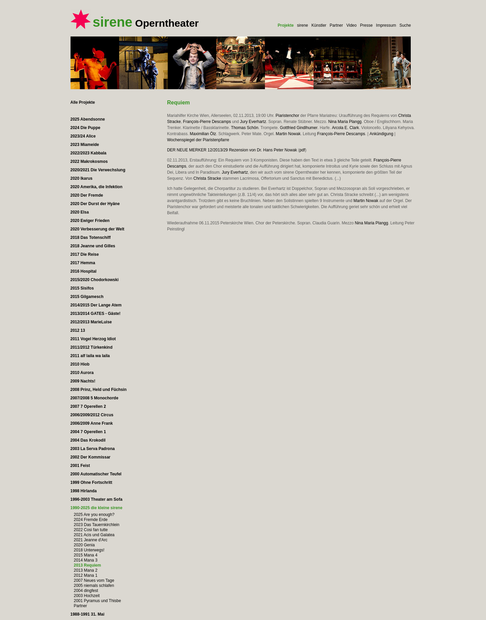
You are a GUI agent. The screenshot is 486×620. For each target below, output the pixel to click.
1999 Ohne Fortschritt (91, 482)
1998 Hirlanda (84, 491)
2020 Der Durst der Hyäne (95, 203)
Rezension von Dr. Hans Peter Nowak (263, 150)
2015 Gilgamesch (87, 296)
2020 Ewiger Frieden (90, 220)
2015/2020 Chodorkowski (95, 279)
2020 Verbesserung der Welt (98, 229)
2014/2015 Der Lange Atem (96, 305)
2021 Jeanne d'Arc (91, 540)
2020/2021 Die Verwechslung (98, 170)
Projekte (286, 25)
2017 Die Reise (85, 254)
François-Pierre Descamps (207, 121)
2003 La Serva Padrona (93, 448)
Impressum (386, 25)
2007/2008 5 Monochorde (94, 398)
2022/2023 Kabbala (89, 153)
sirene (302, 25)
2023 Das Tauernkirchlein (96, 524)
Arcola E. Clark (345, 127)
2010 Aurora (82, 372)
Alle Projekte (83, 102)
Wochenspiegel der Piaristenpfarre (198, 140)
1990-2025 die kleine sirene (97, 507)
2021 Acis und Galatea (94, 534)
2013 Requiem (87, 565)
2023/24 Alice (83, 136)
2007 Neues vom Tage (94, 580)
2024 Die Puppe (86, 127)
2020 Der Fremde (87, 195)
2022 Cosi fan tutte (91, 529)
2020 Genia (84, 545)
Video (351, 25)
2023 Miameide (85, 144)
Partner (336, 25)
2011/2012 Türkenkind (92, 347)
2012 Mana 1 (86, 575)
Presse (366, 25)
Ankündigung (381, 133)
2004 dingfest (86, 590)
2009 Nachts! (83, 381)
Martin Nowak (288, 133)
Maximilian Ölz (203, 133)
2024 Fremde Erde (91, 519)
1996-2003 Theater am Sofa (97, 499)
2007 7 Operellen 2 (88, 406)
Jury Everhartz (253, 121)
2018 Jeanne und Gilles (93, 246)
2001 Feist (80, 465)
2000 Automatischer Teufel (96, 474)
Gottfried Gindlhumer (298, 127)
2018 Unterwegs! (89, 550)
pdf (302, 150)
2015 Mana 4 (86, 555)
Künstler (319, 25)
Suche (405, 25)
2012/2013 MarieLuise (91, 322)
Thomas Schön (245, 127)
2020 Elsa (80, 212)
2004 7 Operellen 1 (88, 431)
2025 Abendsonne (88, 119)
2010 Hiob (80, 364)
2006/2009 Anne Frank (92, 423)
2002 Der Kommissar (91, 457)
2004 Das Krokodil (88, 440)
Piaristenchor (287, 115)
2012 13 (78, 330)
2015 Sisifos (82, 288)
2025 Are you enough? (94, 514)
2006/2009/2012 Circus (92, 415)
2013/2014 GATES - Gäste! (96, 313)
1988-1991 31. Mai (88, 614)
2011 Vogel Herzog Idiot (93, 339)
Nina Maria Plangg (345, 121)
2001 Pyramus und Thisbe (97, 600)
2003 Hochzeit (87, 595)
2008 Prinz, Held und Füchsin (99, 389)
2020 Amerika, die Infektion (97, 186)
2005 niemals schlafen (94, 585)
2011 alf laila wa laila (90, 355)
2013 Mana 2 (86, 570)
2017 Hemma (83, 263)
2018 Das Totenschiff (91, 237)
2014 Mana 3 (86, 560)
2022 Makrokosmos (89, 161)
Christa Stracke (207, 178)
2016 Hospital (84, 271)
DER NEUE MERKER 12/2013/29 (197, 150)
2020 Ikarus (81, 178)
